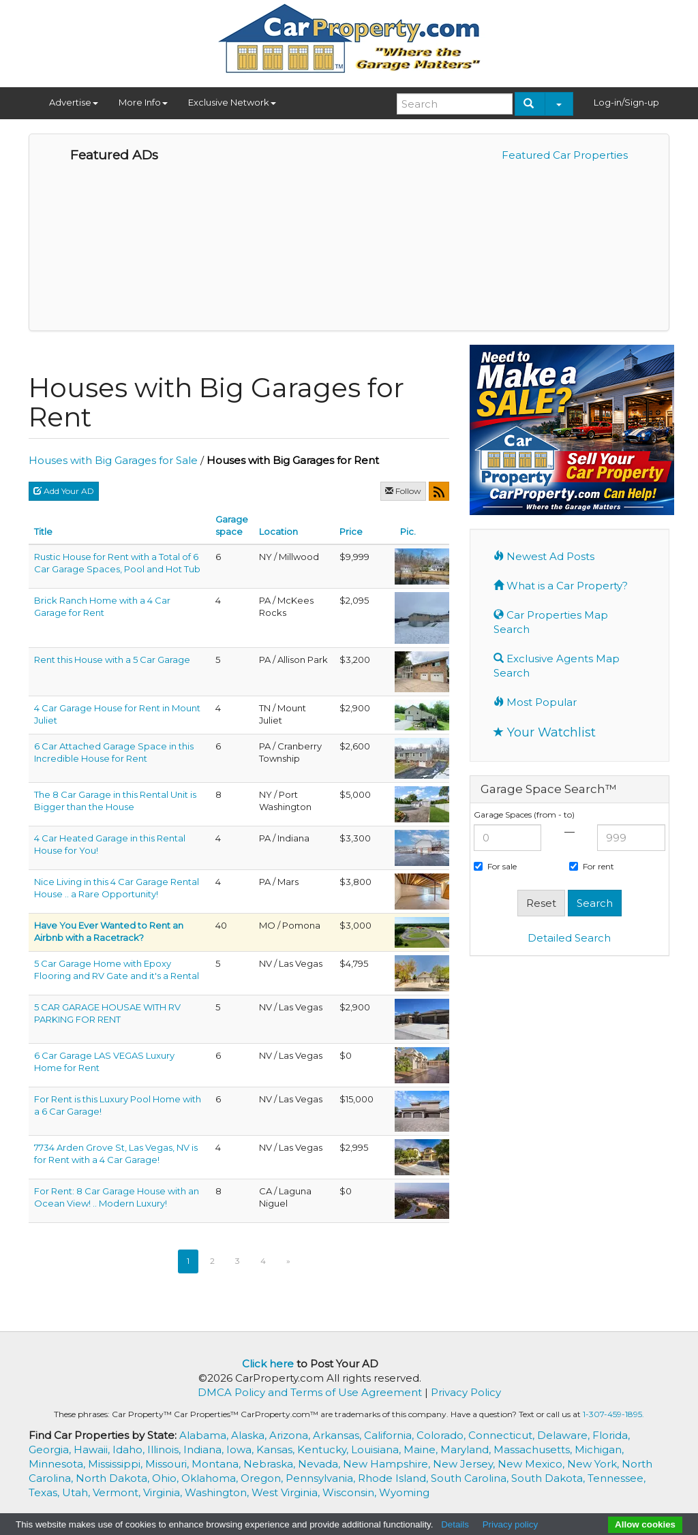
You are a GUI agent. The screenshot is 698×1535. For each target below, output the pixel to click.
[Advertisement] (584, 1055)
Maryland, (467, 1449)
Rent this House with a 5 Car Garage (112, 659)
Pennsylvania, (322, 1478)
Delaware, (564, 1435)
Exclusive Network (232, 102)
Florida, (611, 1435)
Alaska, (250, 1435)
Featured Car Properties (565, 155)
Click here (268, 1363)
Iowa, (241, 1449)
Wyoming (404, 1492)
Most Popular (535, 702)
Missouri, (168, 1463)
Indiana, (204, 1449)
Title (43, 531)
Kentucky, (324, 1449)
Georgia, (51, 1449)
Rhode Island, (394, 1478)
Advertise (73, 102)
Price (351, 531)
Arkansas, (338, 1435)
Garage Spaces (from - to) (524, 814)
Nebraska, (270, 1463)
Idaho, (129, 1449)
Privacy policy (510, 1524)
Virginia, (164, 1492)
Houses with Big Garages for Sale (113, 460)
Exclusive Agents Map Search (557, 665)
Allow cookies (645, 1524)
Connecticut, (502, 1435)
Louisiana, (377, 1449)
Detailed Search (569, 937)
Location (278, 531)
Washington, (218, 1492)
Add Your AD (63, 491)
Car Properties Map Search (551, 622)
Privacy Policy (466, 1392)
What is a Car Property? (561, 585)
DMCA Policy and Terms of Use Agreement (310, 1392)
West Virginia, (287, 1492)
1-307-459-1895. (613, 1414)
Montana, (217, 1463)
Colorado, (442, 1435)
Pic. (408, 531)
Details (455, 1524)
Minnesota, (58, 1463)
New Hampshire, (388, 1463)
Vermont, (118, 1492)
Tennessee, (617, 1478)
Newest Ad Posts (544, 556)
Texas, (45, 1492)
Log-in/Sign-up (626, 102)
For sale (495, 866)
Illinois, (165, 1449)
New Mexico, (532, 1463)
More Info (143, 102)
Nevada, (320, 1463)
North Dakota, (114, 1478)
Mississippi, (116, 1463)
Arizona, (291, 1435)
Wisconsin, (350, 1492)
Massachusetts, (534, 1449)
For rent (591, 866)
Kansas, (276, 1449)
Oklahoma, (211, 1478)
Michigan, (599, 1449)
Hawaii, (93, 1449)
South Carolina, (471, 1478)
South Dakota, (549, 1478)
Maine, (422, 1449)
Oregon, (263, 1478)
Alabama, (205, 1435)
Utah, (77, 1492)
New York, (594, 1463)
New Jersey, (465, 1463)
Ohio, (166, 1478)
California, (390, 1435)
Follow (403, 491)
